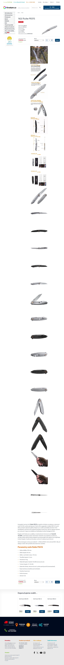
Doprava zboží (7, 656)
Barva (35, 38)
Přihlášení (58, 2)
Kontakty (39, 2)
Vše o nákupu (45, 2)
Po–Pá (30, 2)
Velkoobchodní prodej (9, 659)
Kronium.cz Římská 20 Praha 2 (21, 647)
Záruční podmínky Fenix (37, 647)
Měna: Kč (52, 2)
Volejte (8, 2)
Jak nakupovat (36, 643)
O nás (6, 660)
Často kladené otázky (52, 644)
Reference (50, 648)
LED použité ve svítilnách (52, 647)
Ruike (22, 12)
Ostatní (7, 652)
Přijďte (19, 2)
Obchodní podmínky (37, 644)
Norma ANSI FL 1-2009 (52, 645)
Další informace (52, 640)
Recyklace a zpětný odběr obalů (11, 657)
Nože (19, 12)
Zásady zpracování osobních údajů (11, 655)
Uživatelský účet (51, 643)
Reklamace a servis (37, 648)
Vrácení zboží (35, 645)
